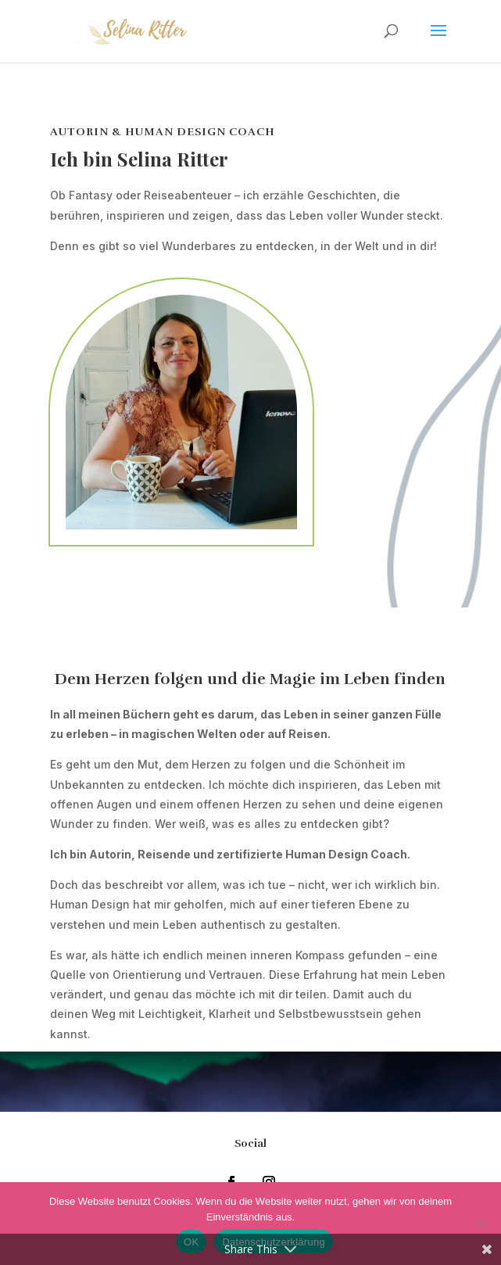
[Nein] (481, 1223)
